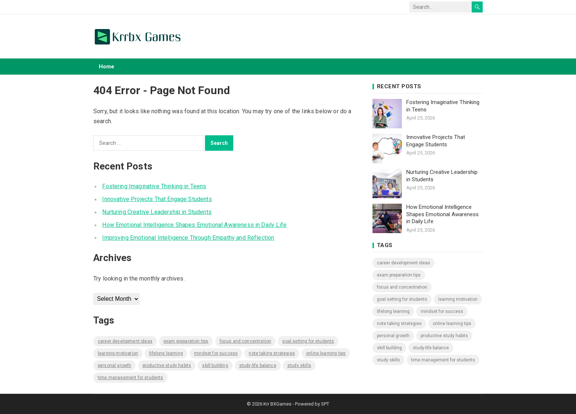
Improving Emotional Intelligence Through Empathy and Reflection (188, 237)
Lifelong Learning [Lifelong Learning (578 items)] (166, 353)
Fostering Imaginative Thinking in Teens (154, 186)
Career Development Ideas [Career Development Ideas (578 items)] (125, 341)
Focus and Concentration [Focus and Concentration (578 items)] (245, 341)
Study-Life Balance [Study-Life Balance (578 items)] (257, 365)
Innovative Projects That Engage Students (157, 199)
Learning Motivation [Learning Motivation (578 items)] (118, 353)
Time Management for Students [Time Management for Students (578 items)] (130, 377)
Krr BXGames (277, 404)
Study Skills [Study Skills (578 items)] (299, 365)
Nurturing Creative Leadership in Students (157, 211)
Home (106, 66)
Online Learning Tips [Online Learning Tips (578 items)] (326, 353)
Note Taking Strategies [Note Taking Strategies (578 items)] (272, 353)
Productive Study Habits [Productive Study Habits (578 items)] (167, 365)
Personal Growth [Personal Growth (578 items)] (114, 365)
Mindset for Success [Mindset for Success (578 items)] (216, 353)
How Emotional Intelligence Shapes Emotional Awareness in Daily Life (194, 224)
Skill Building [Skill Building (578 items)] (215, 365)
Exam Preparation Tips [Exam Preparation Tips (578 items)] (185, 341)
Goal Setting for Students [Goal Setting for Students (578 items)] (308, 341)
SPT (325, 404)
